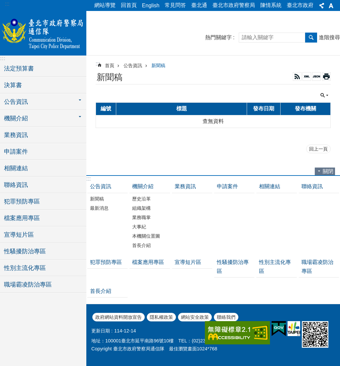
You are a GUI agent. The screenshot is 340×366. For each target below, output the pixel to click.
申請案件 (16, 151)
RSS (297, 76)
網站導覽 (105, 5)
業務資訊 (16, 135)
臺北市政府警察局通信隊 (43, 32)
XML (306, 76)
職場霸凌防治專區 (28, 284)
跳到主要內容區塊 (3, 3)
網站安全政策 (195, 317)
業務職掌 (141, 217)
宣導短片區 (19, 234)
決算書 (13, 85)
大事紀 (139, 226)
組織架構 (141, 208)
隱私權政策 (161, 317)
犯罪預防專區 (22, 201)
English (150, 5)
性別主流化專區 (25, 268)
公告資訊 (133, 65)
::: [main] (98, 63)
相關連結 (16, 168)
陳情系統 (271, 5)
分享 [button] (322, 6)
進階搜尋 (329, 37)
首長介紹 (141, 245)
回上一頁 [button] (318, 149)
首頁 (109, 65)
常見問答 (175, 5)
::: (7, 4)
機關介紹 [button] (16, 118)
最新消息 (99, 208)
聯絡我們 (226, 317)
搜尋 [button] (311, 38)
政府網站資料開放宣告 (118, 317)
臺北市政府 (300, 5)
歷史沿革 (141, 198)
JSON (316, 76)
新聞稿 (158, 65)
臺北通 (199, 5)
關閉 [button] (324, 95)
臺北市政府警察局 (233, 5)
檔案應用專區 (22, 218)
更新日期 (100, 330)
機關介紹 (142, 186)
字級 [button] (331, 6)
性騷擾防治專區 (25, 251)
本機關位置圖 (146, 236)
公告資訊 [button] (16, 101)
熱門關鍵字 (218, 37)
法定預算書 (19, 68)
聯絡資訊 (16, 185)
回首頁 (129, 5)
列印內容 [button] (326, 76)
